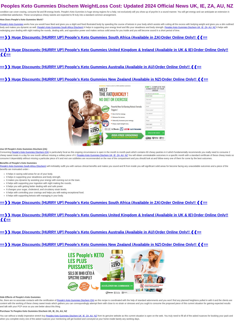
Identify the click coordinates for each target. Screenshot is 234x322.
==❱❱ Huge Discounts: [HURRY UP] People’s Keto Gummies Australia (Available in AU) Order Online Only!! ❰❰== (100, 67)
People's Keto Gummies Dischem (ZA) (30, 152)
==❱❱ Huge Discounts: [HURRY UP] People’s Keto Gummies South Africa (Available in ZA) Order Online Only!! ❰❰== (103, 37)
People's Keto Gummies (11, 24)
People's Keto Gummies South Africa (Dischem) (60, 27)
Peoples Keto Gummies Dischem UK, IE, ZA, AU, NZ (190, 27)
